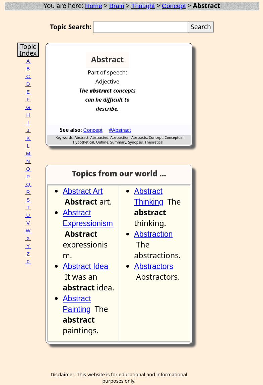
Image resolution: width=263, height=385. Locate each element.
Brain (116, 5)
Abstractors (153, 266)
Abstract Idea (85, 266)
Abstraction (153, 234)
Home (93, 5)
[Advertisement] (166, 62)
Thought (143, 5)
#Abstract (120, 130)
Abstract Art (83, 191)
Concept (174, 5)
